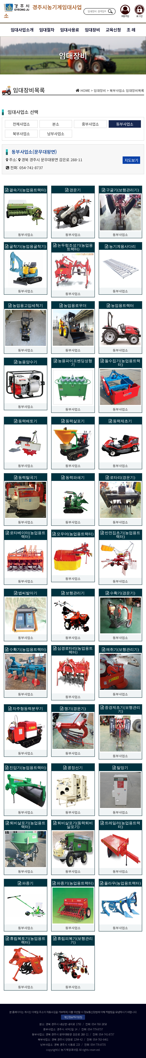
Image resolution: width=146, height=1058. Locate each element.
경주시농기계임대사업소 (43, 11)
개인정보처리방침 (73, 1017)
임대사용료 (69, 30)
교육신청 (113, 30)
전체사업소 (21, 124)
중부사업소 (90, 124)
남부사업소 (55, 133)
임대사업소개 (22, 30)
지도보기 (131, 160)
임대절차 (46, 30)
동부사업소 (124, 124)
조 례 (131, 30)
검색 (110, 11)
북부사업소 (21, 133)
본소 (55, 124)
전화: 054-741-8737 (26, 167)
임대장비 (92, 30)
